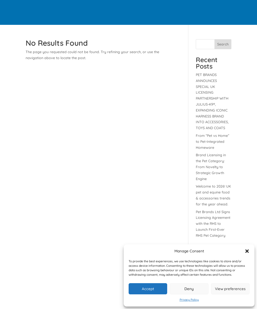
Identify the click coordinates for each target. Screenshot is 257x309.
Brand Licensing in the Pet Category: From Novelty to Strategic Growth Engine (211, 167)
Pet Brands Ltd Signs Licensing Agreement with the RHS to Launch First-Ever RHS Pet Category (213, 224)
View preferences (230, 288)
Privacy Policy (189, 300)
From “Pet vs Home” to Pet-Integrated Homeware (212, 141)
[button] (247, 251)
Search (223, 44)
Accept (148, 288)
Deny (189, 288)
